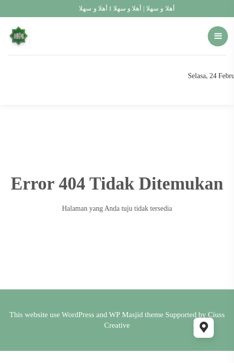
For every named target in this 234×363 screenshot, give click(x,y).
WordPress (78, 315)
